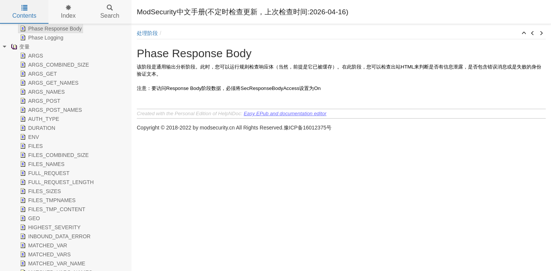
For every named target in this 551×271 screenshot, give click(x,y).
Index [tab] (68, 12)
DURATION (36, 127)
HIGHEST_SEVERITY (49, 227)
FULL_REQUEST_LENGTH (56, 182)
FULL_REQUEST (44, 173)
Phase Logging (40, 37)
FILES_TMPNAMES (47, 200)
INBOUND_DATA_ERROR (54, 236)
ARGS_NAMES (41, 91)
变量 (19, 46)
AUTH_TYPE (38, 118)
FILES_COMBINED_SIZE (53, 155)
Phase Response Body (50, 28)
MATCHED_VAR (42, 245)
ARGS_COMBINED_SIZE (53, 64)
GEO (29, 218)
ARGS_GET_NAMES (48, 82)
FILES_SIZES (39, 191)
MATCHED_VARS (44, 254)
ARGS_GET (37, 73)
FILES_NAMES (41, 164)
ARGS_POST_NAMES (50, 109)
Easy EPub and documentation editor (285, 113)
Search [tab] (110, 12)
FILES (30, 146)
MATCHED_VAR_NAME (51, 263)
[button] (523, 33)
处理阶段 (147, 33)
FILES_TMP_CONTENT (51, 209)
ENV (28, 137)
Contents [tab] (24, 12)
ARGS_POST (39, 100)
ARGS (30, 55)
